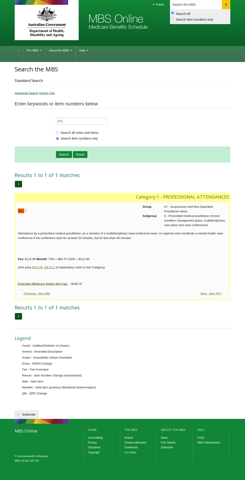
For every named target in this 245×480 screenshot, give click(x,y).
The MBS (34, 50)
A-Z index (130, 452)
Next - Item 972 (211, 293)
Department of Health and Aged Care (47, 22)
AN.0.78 (37, 267)
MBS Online (43, 441)
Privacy (92, 442)
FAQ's (201, 437)
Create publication (135, 442)
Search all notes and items (77, 133)
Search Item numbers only (192, 19)
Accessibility (95, 437)
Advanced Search (26, 93)
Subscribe (29, 414)
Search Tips (47, 93)
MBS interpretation (208, 442)
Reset (80, 154)
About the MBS (60, 50)
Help (84, 50)
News (164, 437)
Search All (180, 13)
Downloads (131, 447)
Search (64, 154)
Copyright (94, 452)
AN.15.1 (49, 267)
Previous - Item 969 (36, 293)
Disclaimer (94, 447)
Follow (158, 4)
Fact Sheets (168, 442)
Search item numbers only (77, 138)
